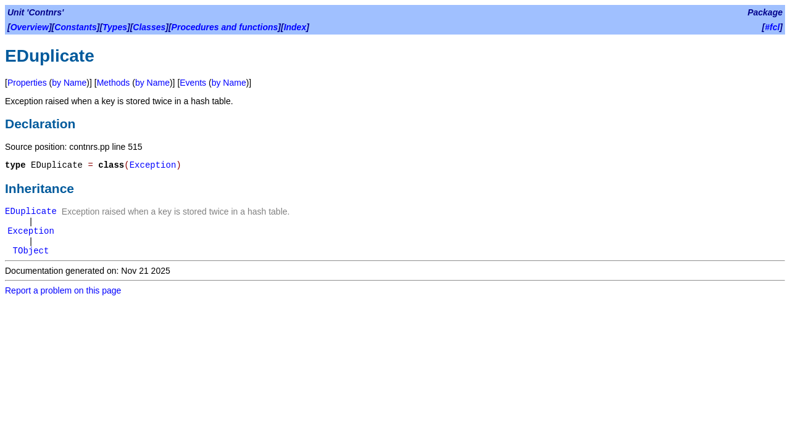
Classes (149, 27)
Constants (75, 27)
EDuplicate (31, 211)
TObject (31, 251)
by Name (69, 83)
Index (295, 27)
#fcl (772, 27)
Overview (29, 27)
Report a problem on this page (63, 290)
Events (193, 83)
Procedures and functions (225, 27)
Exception (153, 165)
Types (114, 27)
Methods (113, 83)
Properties (27, 83)
